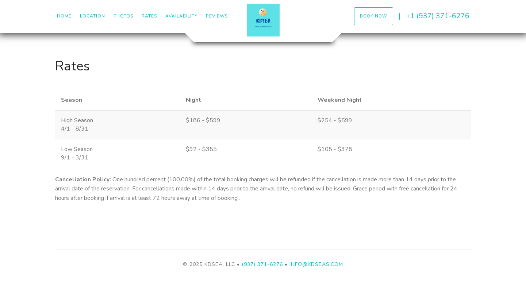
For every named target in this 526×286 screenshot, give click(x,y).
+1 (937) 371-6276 (437, 16)
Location (92, 16)
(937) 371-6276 (262, 264)
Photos (123, 16)
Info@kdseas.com (316, 264)
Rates (149, 16)
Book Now (373, 16)
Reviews (217, 16)
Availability (181, 16)
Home (64, 16)
